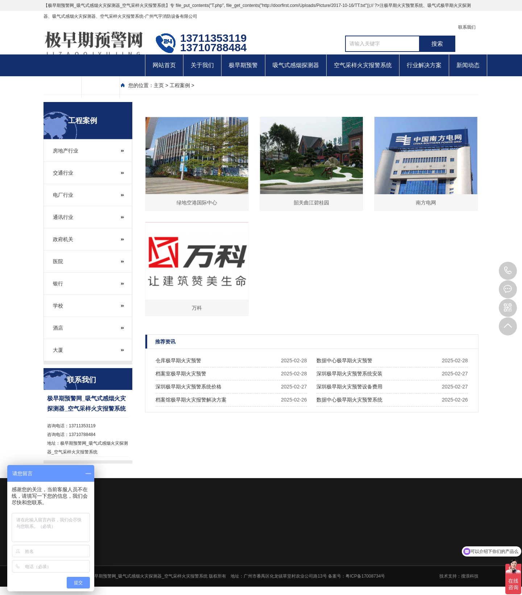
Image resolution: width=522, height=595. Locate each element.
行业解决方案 (424, 65)
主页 (159, 85)
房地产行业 (65, 151)
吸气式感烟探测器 (296, 65)
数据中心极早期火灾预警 (344, 360)
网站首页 (164, 65)
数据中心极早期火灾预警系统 (349, 400)
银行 (58, 283)
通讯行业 (63, 217)
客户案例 (62, 87)
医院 (58, 261)
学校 (58, 306)
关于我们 (202, 65)
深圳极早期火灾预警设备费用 (349, 387)
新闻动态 (468, 65)
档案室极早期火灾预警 (181, 373)
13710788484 (508, 271)
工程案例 (180, 85)
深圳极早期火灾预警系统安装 (349, 373)
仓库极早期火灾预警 (178, 360)
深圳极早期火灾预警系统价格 (188, 387)
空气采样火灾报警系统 (363, 65)
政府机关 (63, 239)
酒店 (58, 328)
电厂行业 (63, 195)
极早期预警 (243, 65)
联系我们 (467, 27)
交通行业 (63, 173)
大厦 (58, 350)
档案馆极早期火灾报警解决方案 (191, 400)
